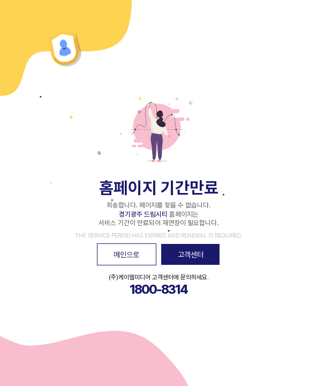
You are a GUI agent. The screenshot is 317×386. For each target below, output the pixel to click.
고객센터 (190, 254)
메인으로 (126, 254)
